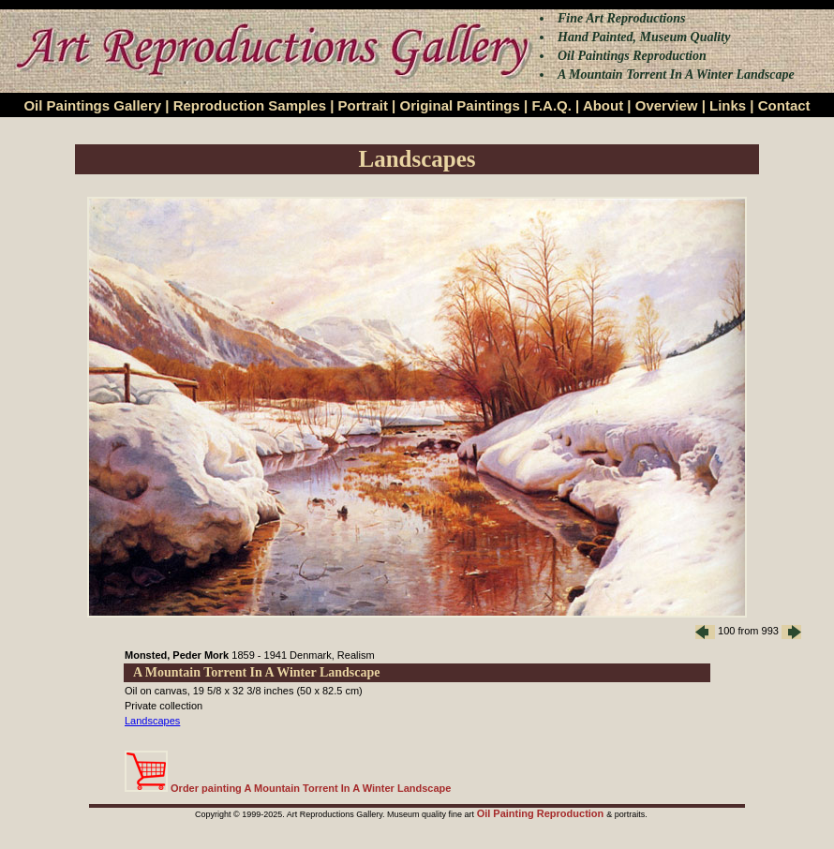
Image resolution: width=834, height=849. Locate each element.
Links (727, 105)
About (603, 105)
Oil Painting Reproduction (542, 813)
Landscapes (152, 720)
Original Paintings (459, 105)
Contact (784, 105)
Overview (666, 105)
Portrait (363, 105)
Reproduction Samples (249, 105)
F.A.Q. (551, 105)
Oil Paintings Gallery (92, 105)
